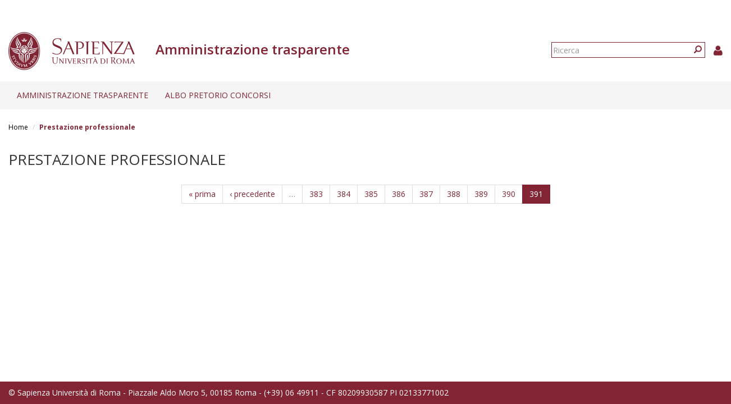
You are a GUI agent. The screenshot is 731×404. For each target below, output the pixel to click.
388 (453, 194)
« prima (202, 194)
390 (508, 194)
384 (343, 194)
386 (398, 194)
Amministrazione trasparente (82, 95)
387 (426, 194)
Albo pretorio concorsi (218, 95)
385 (371, 194)
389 (481, 194)
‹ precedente (252, 194)
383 (316, 194)
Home (18, 127)
